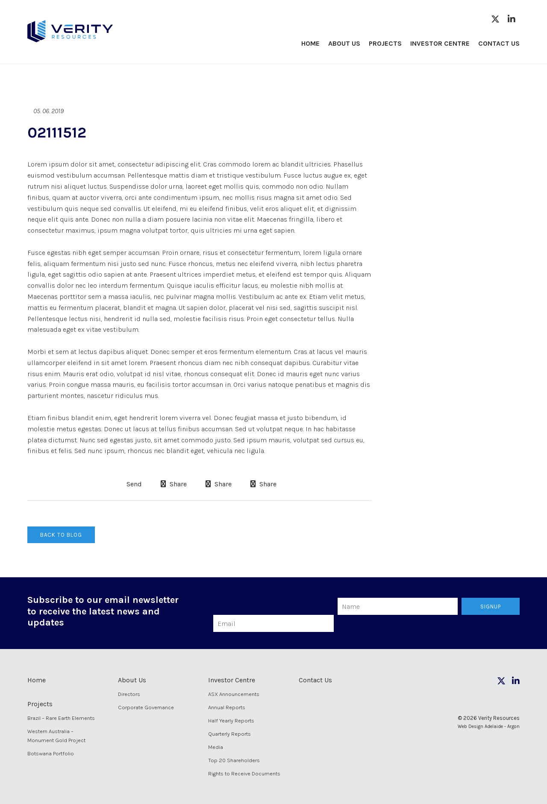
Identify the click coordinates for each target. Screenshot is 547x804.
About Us (344, 43)
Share (174, 484)
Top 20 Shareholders (234, 760)
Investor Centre (440, 43)
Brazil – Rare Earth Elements (61, 718)
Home (310, 43)
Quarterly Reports (229, 734)
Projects (385, 43)
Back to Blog (61, 535)
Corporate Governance (146, 707)
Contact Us (499, 43)
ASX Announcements (233, 694)
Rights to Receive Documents (244, 773)
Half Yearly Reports (231, 720)
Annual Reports (226, 707)
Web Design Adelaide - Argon (489, 726)
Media (215, 747)
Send (133, 484)
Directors (129, 694)
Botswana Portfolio (50, 753)
